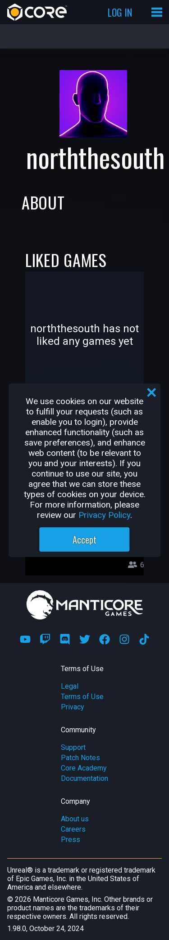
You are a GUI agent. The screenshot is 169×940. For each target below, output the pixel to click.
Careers (73, 829)
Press (70, 839)
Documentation (84, 778)
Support (73, 747)
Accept (84, 539)
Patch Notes (80, 757)
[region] (85, 470)
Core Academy (84, 768)
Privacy (72, 707)
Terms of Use (82, 696)
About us (75, 819)
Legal (69, 686)
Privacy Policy (104, 515)
